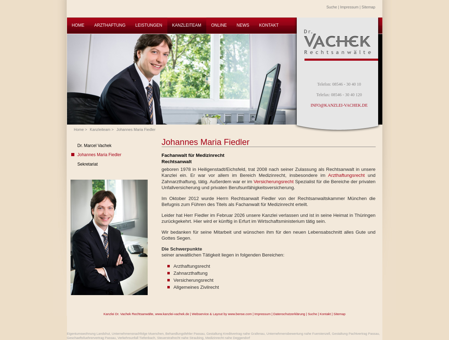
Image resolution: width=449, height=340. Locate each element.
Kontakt (325, 314)
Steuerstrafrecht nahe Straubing (180, 338)
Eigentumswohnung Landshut (88, 333)
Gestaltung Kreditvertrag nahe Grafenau (235, 333)
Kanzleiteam (100, 129)
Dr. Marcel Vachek (95, 145)
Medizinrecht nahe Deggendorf (227, 338)
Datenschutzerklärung (289, 314)
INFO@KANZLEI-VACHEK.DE (339, 105)
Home (79, 129)
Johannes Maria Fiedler (135, 129)
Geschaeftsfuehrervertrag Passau (91, 338)
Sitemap (368, 7)
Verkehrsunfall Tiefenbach (136, 338)
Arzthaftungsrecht (348, 175)
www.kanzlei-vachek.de (172, 314)
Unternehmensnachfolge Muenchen (138, 333)
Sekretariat (88, 164)
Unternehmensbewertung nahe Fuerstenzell (298, 333)
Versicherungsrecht (274, 181)
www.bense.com (240, 314)
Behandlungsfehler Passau (185, 333)
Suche (332, 7)
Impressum (349, 7)
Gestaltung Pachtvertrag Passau (355, 333)
